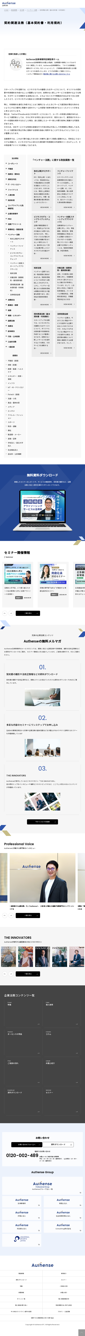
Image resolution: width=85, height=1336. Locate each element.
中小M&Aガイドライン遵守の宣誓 (21, 1311)
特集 (21, 1286)
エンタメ (11, 411)
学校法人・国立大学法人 (15, 444)
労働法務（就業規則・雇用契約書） (17, 278)
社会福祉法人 (13, 450)
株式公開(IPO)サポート (17, 240)
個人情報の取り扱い (21, 1305)
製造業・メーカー (14, 434)
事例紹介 (64, 1273)
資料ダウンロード (58, 1144)
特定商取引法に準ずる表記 (64, 1305)
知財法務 (13, 273)
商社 (9, 430)
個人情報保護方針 (63, 1299)
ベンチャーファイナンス (16, 247)
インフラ (11, 383)
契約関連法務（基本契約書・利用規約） (17, 287)
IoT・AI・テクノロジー (16, 388)
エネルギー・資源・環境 (15, 377)
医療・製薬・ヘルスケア (15, 370)
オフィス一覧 (21, 1299)
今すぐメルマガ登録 (42, 822)
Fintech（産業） (14, 394)
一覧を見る (28, 613)
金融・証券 (12, 438)
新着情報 (21, 1292)
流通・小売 (12, 398)
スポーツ (11, 422)
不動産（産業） (14, 361)
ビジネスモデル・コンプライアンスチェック (17, 256)
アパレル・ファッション (15, 416)
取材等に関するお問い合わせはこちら (56, 74)
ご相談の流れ (64, 1286)
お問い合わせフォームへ (26, 1144)
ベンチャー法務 (32, 10)
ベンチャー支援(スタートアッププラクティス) (17, 266)
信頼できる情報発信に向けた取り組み (42, 1318)
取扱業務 (14, 10)
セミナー (64, 1280)
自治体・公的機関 (14, 454)
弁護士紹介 (63, 1292)
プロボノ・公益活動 (64, 1311)
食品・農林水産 (14, 402)
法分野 (22, 10)
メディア (11, 407)
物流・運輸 (12, 426)
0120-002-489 (22, 1155)
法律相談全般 (15, 294)
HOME (6, 10)
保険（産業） (13, 365)
